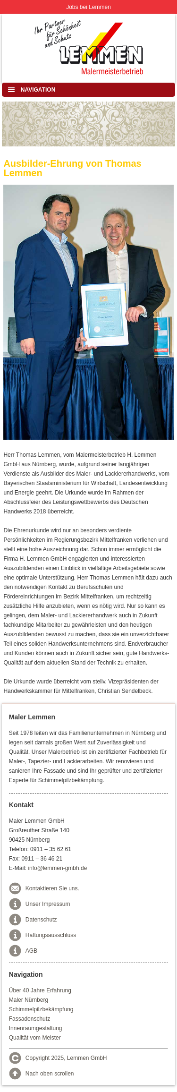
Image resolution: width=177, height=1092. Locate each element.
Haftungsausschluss (50, 935)
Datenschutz (41, 919)
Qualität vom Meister (35, 1037)
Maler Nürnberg (28, 1000)
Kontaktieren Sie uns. (52, 888)
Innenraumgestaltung (35, 1028)
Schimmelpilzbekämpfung (41, 1009)
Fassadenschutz (29, 1018)
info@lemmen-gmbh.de (57, 868)
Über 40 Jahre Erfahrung (40, 990)
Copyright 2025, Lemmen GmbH (66, 1058)
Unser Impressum (47, 904)
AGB (31, 950)
